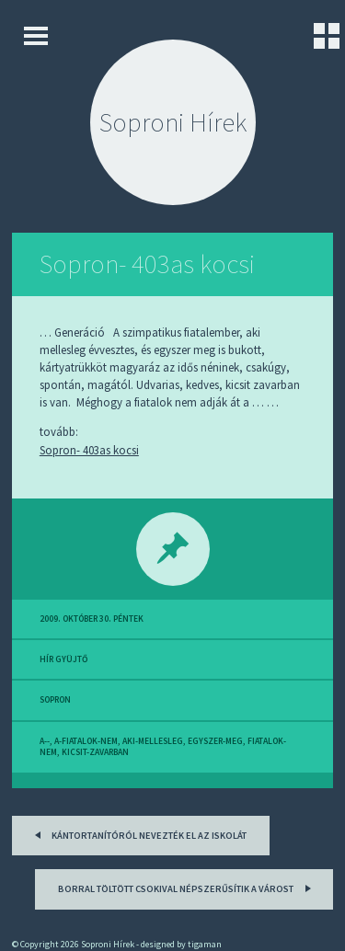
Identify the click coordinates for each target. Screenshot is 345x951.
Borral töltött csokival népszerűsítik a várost (187, 887)
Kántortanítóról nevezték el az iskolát (138, 834)
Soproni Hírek (173, 122)
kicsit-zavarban (95, 752)
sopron (55, 699)
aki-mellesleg (152, 741)
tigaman (205, 944)
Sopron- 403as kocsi (147, 264)
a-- (45, 741)
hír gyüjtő (63, 659)
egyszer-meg (215, 741)
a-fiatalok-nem (86, 741)
